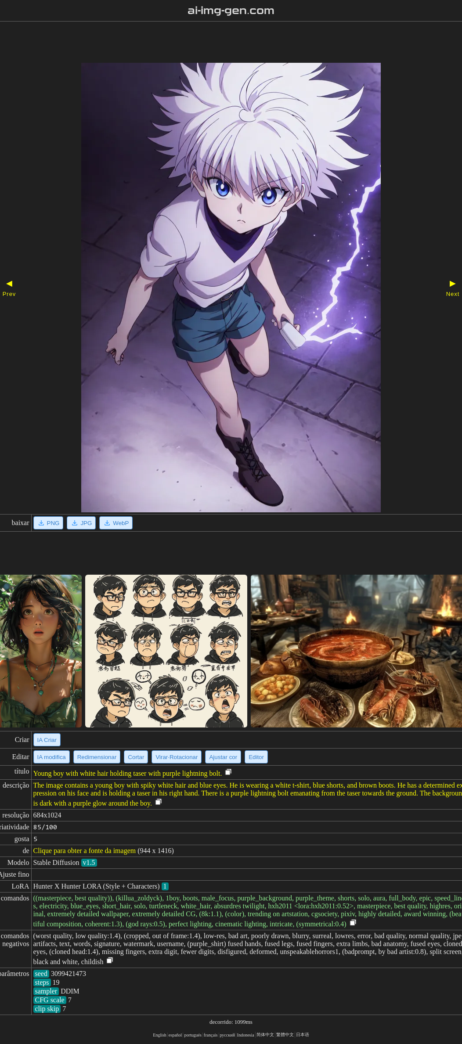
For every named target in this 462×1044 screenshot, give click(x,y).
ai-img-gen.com (231, 10)
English (159, 1035)
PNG (48, 523)
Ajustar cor (223, 757)
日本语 (302, 1034)
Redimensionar (97, 757)
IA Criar (47, 740)
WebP (116, 523)
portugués (192, 1035)
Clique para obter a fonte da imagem (84, 850)
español (175, 1035)
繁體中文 (285, 1034)
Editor (256, 757)
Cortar (136, 757)
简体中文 (265, 1034)
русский (227, 1035)
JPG (81, 523)
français (211, 1035)
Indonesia (245, 1035)
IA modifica (51, 757)
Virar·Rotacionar (176, 757)
